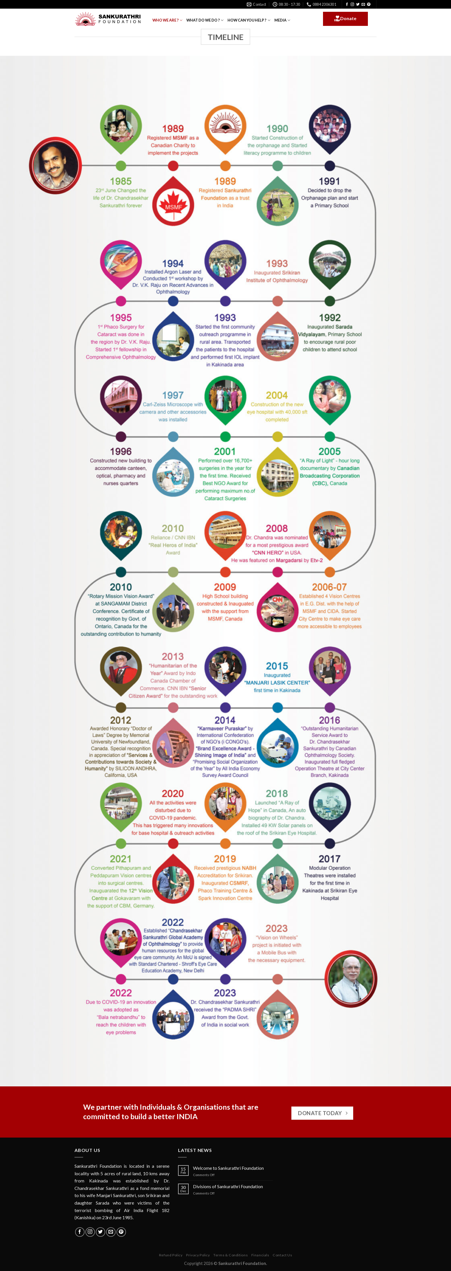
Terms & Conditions (230, 1255)
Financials (260, 1255)
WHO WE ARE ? (167, 20)
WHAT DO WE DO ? (204, 20)
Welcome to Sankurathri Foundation (228, 1168)
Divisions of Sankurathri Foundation (228, 1186)
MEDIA (282, 20)
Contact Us (282, 1255)
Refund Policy (171, 1255)
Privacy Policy (198, 1255)
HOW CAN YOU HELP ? (249, 20)
